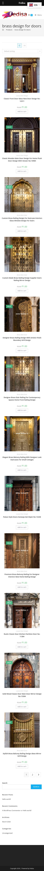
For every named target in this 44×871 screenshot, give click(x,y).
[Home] (3, 30)
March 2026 (6, 822)
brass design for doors (23, 30)
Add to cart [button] (22, 112)
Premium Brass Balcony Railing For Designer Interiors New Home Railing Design (22, 575)
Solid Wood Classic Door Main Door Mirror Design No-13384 (21, 695)
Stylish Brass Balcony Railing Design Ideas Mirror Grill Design (22, 754)
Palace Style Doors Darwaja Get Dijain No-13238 (22, 517)
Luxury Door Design (22, 96)
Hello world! (6, 799)
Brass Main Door (22, 215)
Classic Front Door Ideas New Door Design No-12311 (22, 100)
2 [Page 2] (32, 774)
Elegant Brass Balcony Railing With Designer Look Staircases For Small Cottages (22, 458)
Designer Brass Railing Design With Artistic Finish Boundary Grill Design (22, 339)
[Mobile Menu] (37, 15)
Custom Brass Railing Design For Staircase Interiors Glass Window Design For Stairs (22, 219)
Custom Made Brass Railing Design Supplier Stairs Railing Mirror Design (22, 279)
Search (4, 783)
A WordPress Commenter (11, 810)
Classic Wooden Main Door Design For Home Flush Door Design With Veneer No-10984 (22, 159)
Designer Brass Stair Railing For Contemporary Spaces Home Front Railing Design (22, 398)
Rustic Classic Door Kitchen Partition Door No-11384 (22, 635)
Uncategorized (7, 833)
